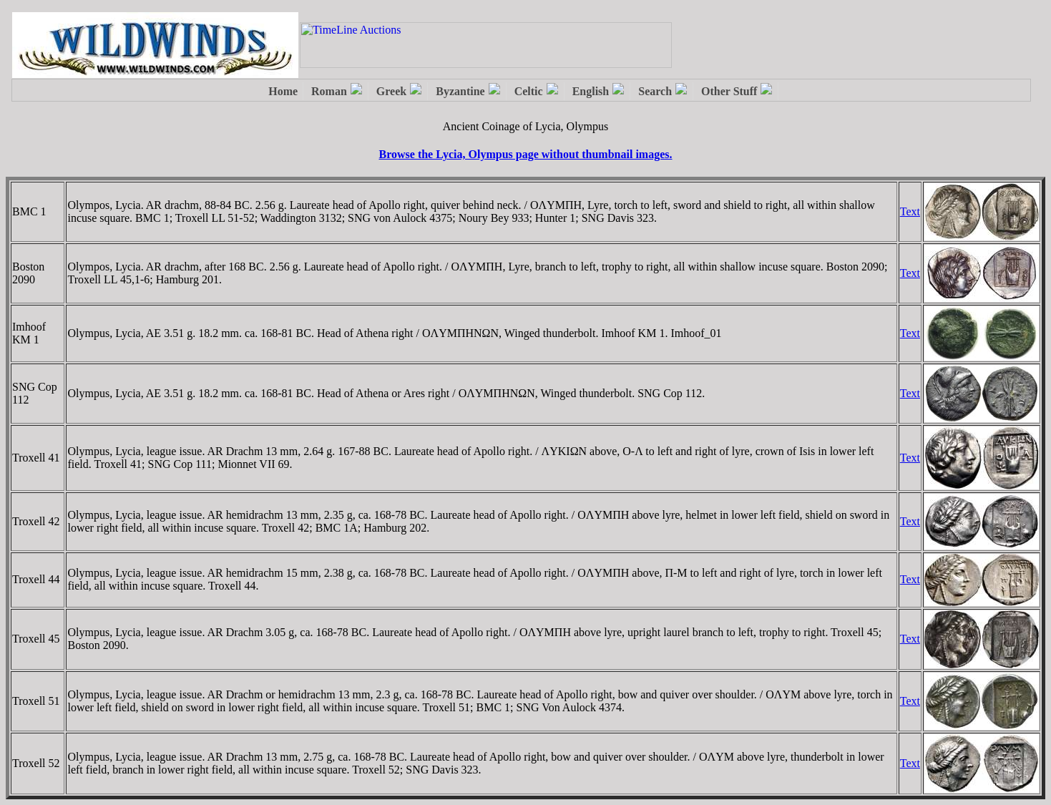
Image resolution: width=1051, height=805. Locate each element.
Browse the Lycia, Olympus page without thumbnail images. (526, 154)
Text (910, 211)
